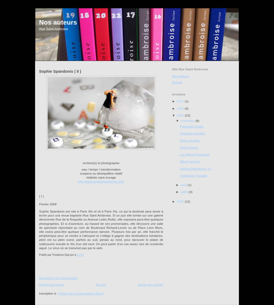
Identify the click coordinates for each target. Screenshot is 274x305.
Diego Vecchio (190, 140)
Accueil (101, 284)
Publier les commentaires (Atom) (81, 293)
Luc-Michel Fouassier (195, 154)
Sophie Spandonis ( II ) (196, 168)
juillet (185, 192)
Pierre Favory (189, 147)
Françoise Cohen (192, 126)
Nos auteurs (58, 22)
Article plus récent (51, 284)
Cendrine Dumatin (192, 133)
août (184, 185)
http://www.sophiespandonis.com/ (101, 181)
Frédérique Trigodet (193, 175)
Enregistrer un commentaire (58, 278)
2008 (181, 115)
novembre (188, 120)
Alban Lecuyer (190, 161)
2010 (181, 101)
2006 (181, 201)
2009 (181, 108)
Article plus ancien (150, 284)
